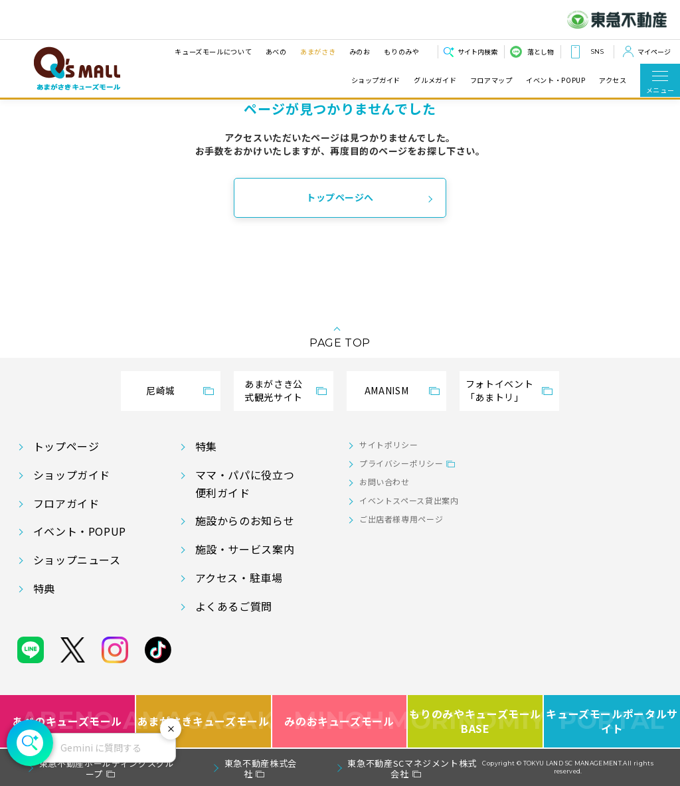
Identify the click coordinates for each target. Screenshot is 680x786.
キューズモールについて (213, 51)
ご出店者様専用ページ (401, 518)
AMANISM (386, 390)
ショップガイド (375, 80)
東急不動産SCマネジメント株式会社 (412, 768)
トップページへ (340, 197)
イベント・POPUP (555, 80)
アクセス (613, 80)
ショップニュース (77, 560)
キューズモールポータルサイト (612, 721)
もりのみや (401, 51)
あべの (275, 51)
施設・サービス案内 (245, 549)
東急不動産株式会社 (260, 768)
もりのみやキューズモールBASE (476, 721)
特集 (206, 446)
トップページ (66, 446)
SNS (597, 51)
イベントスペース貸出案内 (409, 500)
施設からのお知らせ (245, 520)
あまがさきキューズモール (204, 721)
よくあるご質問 (233, 606)
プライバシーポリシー (401, 463)
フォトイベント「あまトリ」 (499, 390)
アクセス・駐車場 (239, 578)
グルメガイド (435, 80)
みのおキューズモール (339, 721)
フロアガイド (66, 503)
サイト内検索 (477, 51)
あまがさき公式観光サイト (273, 390)
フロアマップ (491, 80)
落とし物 (540, 51)
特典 (44, 588)
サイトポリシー (388, 444)
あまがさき (317, 51)
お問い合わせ (384, 481)
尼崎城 (160, 390)
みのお (359, 51)
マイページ (654, 51)
